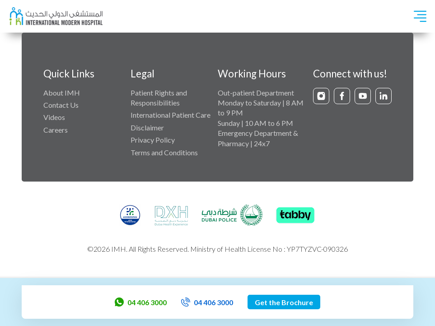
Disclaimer (147, 127)
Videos (54, 117)
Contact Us (61, 105)
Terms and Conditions (164, 152)
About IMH (61, 92)
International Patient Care (170, 114)
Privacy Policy (153, 139)
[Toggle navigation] (420, 16)
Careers (55, 129)
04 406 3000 (141, 302)
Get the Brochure (284, 302)
